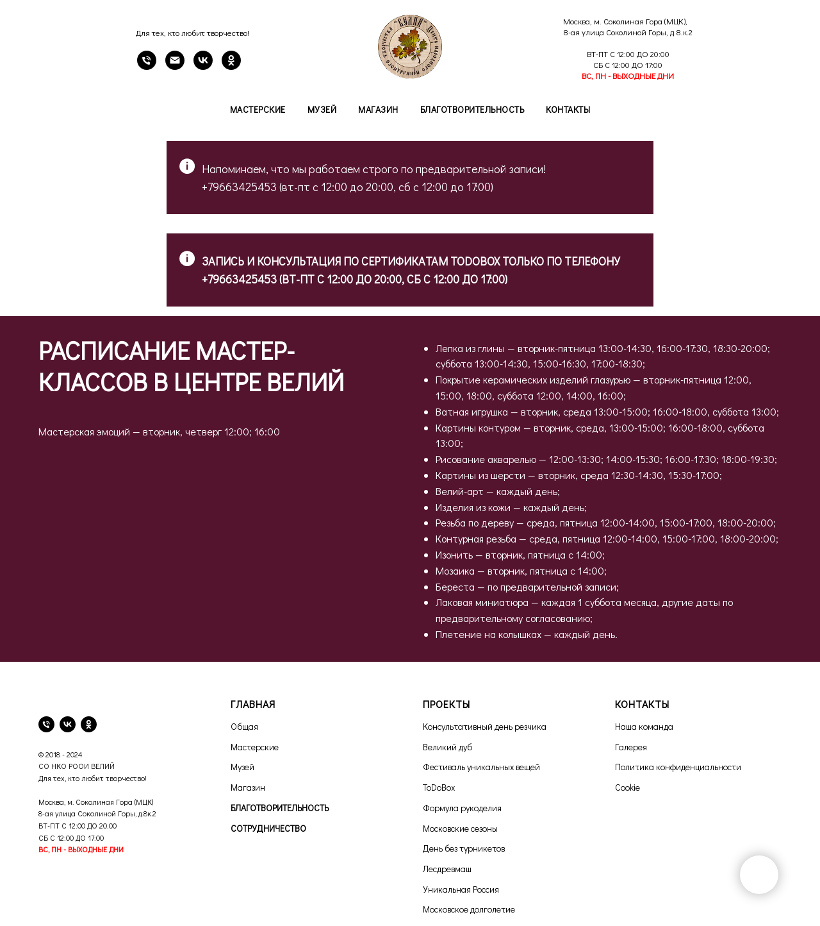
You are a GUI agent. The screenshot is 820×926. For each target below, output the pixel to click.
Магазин (378, 109)
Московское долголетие (469, 909)
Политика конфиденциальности (678, 767)
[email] (174, 66)
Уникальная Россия (461, 889)
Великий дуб (447, 747)
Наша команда (644, 726)
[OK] (231, 66)
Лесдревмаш (447, 869)
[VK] (203, 66)
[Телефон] (146, 66)
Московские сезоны (460, 828)
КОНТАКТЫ (642, 704)
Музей (322, 109)
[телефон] (46, 724)
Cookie (627, 787)
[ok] (89, 724)
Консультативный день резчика (484, 726)
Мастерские (258, 109)
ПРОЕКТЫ (446, 704)
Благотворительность (472, 109)
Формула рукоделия (462, 808)
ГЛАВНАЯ (253, 704)
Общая (244, 726)
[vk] (68, 724)
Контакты (568, 109)
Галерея (631, 747)
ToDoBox (439, 787)
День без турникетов (464, 848)
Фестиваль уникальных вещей (481, 767)
